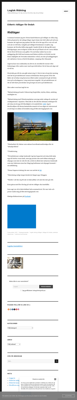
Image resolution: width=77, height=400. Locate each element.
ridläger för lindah (47, 232)
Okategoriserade (23, 232)
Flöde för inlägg (14, 380)
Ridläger (13, 32)
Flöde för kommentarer (17, 383)
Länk (44, 104)
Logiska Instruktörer (15, 246)
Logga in (12, 378)
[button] (55, 379)
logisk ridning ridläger (36, 232)
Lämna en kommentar (21, 234)
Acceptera (68, 396)
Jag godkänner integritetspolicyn (32, 290)
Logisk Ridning (16, 10)
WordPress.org (14, 385)
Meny (66, 11)
